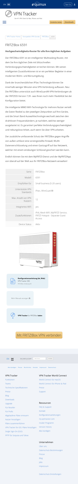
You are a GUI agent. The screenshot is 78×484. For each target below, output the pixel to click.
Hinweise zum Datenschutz (25, 359)
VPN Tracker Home (13, 36)
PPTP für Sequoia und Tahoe (17, 435)
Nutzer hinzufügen (12, 419)
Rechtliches (27, 367)
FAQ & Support (45, 407)
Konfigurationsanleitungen (49, 415)
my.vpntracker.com (47, 419)
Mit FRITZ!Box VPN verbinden (39, 335)
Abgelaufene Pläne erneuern (17, 415)
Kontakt (35, 367)
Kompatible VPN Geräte (31, 36)
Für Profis (9, 411)
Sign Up (68, 4)
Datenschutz (52, 367)
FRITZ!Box (45, 36)
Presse (20, 367)
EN (4, 4)
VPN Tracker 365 (31, 281)
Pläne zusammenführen (15, 423)
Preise (7, 391)
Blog (7, 395)
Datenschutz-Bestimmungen (51, 450)
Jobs (40, 462)
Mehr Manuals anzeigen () (20, 298)
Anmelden (50, 358)
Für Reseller (10, 407)
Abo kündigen (12, 367)
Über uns (43, 446)
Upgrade (8, 403)
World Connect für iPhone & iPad (52, 383)
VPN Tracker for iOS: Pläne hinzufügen (20, 427)
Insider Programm (46, 423)
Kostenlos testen (56, 22)
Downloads (69, 22)
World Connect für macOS (50, 379)
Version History (45, 427)
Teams (8, 383)
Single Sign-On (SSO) (13, 431)
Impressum (42, 367)
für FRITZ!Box (30, 315)
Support (42, 391)
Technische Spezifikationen (16, 387)
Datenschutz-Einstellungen (50, 474)
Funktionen (10, 379)
